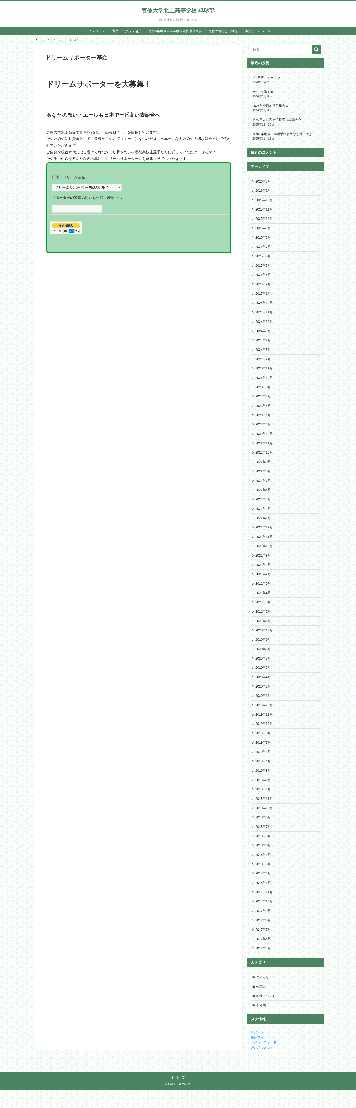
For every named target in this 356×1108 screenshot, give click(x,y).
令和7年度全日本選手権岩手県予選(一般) (285, 136)
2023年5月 (263, 411)
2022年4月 (263, 506)
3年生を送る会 (285, 94)
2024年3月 (263, 353)
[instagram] (183, 1096)
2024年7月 (263, 344)
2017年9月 (263, 927)
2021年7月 (263, 583)
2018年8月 (263, 831)
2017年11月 (264, 908)
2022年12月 (264, 439)
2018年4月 (263, 870)
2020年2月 (263, 698)
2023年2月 (263, 430)
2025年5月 (263, 267)
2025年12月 (264, 200)
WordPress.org (261, 1065)
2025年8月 (263, 239)
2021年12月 (264, 535)
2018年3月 (263, 879)
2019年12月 (264, 717)
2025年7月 (263, 248)
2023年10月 (264, 382)
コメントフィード (264, 1060)
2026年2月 (263, 191)
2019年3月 (263, 783)
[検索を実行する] (316, 49)
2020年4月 (263, 688)
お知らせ (263, 994)
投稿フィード (260, 1055)
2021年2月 (263, 621)
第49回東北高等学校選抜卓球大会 (285, 122)
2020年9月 (263, 650)
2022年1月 (263, 525)
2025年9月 (263, 229)
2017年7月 (263, 946)
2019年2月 (263, 793)
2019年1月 (263, 803)
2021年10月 (264, 554)
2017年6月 (263, 956)
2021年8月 (263, 573)
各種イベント (266, 1013)
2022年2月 (263, 516)
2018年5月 (263, 860)
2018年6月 (263, 851)
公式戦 (261, 1004)
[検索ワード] (286, 49)
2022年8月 (263, 478)
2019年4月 (263, 774)
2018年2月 (263, 889)
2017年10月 (264, 918)
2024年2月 (263, 363)
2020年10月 (264, 640)
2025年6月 (263, 258)
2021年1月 (263, 631)
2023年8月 (263, 392)
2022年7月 (263, 487)
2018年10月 (264, 822)
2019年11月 (264, 726)
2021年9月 (263, 564)
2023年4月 (263, 420)
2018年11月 (264, 812)
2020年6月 (263, 678)
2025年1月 (263, 296)
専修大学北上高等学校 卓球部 (178, 10)
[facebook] (172, 1096)
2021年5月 (263, 592)
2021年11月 (264, 545)
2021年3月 (263, 612)
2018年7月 (263, 841)
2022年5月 (263, 497)
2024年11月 (264, 315)
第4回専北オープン (285, 80)
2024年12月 (264, 306)
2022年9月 (263, 468)
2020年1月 (263, 707)
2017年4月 (263, 965)
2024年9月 (263, 334)
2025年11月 (264, 210)
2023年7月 (263, 401)
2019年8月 (263, 745)
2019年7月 (263, 755)
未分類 (261, 1023)
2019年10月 (264, 736)
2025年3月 (263, 277)
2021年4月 (263, 602)
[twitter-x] (178, 1096)
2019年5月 (263, 764)
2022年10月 (264, 458)
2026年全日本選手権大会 (285, 108)
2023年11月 (264, 372)
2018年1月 (263, 898)
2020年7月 (263, 669)
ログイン (257, 1050)
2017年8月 (263, 937)
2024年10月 (264, 325)
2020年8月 (263, 659)
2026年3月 (263, 181)
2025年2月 (263, 286)
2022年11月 (264, 449)
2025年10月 (264, 219)
